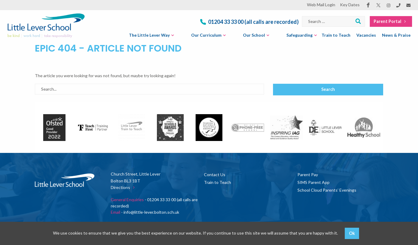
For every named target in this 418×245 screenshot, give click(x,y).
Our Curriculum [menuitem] (206, 35)
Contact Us (214, 174)
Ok (352, 233)
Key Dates (350, 4)
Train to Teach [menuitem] (336, 35)
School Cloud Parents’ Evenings (326, 190)
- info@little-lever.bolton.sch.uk (145, 212)
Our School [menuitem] (254, 35)
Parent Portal (391, 21)
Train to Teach (217, 182)
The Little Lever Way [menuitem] (149, 35)
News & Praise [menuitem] (396, 35)
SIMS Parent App (313, 182)
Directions (124, 187)
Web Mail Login (321, 4)
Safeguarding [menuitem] (299, 35)
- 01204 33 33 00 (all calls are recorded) (154, 202)
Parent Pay (307, 174)
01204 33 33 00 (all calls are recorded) (249, 21)
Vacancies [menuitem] (366, 35)
